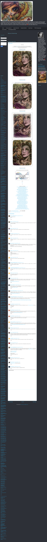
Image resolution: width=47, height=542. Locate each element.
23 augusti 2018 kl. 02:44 (15, 250)
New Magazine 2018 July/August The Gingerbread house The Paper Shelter (3, 450)
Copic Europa (2, 142)
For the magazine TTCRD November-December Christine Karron (3, 201)
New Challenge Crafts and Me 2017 (3, 424)
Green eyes (2, 231)
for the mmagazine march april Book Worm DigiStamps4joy (3, 179)
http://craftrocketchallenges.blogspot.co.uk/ (22, 197)
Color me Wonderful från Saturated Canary (3, 139)
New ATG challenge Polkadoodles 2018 (3, 378)
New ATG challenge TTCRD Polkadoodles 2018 (3, 403)
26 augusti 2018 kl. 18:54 (20, 347)
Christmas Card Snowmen (2, 119)
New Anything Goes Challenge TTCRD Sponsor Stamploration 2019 (3, 361)
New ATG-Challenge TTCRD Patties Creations (3, 416)
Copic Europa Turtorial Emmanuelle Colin (3, 158)
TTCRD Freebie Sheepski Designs (3, 510)
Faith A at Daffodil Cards (13, 215)
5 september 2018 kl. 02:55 (17, 366)
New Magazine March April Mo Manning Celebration (3, 455)
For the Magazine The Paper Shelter (3, 198)
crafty (11, 257)
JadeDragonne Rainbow (3, 250)
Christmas (2, 115)
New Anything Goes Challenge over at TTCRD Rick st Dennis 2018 (3, 346)
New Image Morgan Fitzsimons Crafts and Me (3, 445)
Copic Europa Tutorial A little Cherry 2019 (3, 159)
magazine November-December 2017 (3, 299)
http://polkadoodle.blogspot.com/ (22, 190)
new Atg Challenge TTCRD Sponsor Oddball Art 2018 (4, 414)
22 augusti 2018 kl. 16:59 (15, 221)
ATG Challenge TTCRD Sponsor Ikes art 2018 (3, 101)
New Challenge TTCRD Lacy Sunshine (3, 432)
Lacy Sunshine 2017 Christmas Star (3, 265)
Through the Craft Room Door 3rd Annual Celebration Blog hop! (3, 503)
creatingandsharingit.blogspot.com (14, 267)
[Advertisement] (22, 395)
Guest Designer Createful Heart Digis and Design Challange (4, 236)
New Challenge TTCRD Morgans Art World (3, 436)
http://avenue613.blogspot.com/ (22, 204)
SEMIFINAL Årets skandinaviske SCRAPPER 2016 (3, 485)
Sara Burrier (2, 472)
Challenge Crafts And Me (4, 111)
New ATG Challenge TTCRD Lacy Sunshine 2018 (3, 396)
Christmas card (2, 116)
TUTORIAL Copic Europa (22, 80)
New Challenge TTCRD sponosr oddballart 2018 (3, 440)
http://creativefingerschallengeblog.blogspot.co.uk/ (22, 191)
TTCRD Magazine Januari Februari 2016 (3, 514)
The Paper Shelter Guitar (4, 496)
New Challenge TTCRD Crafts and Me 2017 (3, 431)
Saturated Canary (3, 475)
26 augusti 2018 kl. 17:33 (16, 338)
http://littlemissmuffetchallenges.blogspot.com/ (22, 198)
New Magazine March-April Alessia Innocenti (3, 459)
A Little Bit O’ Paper (15, 287)
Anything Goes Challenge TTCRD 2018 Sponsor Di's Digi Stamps (3, 86)
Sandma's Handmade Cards (13, 262)
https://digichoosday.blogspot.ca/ (22, 193)
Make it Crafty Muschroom (2, 321)
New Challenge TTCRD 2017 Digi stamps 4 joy (3, 427)
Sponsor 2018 (2, 490)
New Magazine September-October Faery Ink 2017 (3, 464)
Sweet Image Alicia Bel (3, 492)
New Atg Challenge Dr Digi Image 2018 (3, 373)
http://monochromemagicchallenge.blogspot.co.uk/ (22, 208)
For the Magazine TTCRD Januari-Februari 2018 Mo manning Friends (3, 204)
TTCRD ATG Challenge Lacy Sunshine (3, 506)
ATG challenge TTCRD (3, 98)
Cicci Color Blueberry (3, 127)
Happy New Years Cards (3, 244)
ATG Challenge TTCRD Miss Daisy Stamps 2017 (3, 100)
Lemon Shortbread (3, 285)
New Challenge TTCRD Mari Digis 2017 (3, 434)
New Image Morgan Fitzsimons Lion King (3, 447)
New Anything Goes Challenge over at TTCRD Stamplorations (3, 339)
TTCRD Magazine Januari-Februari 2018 (3, 516)
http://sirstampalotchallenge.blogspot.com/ (22, 206)
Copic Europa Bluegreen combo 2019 (3, 145)
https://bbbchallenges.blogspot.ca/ (22, 199)
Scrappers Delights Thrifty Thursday (3, 481)
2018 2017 (2, 79)
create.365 (11, 338)
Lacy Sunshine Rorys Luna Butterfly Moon (3, 262)
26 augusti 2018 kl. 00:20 (20, 290)
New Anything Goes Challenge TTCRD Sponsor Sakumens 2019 (4, 358)
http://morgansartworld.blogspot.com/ (22, 188)
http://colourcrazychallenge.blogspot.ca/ (22, 196)
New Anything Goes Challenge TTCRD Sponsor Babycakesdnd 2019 (3, 356)
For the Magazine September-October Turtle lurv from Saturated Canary (3, 196)
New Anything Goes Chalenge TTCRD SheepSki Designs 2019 (3, 341)
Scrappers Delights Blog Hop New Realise (3, 479)
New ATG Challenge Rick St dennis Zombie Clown (4, 380)
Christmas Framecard (3, 121)
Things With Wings (3, 499)
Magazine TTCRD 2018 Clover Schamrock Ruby (3, 306)
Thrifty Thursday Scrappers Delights (3, 500)
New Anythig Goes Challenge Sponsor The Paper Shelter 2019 (3, 333)
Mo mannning (2, 327)
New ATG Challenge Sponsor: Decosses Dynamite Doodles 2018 (3, 382)
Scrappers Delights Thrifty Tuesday (3, 483)
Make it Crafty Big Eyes (3, 316)
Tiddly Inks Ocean (3, 504)
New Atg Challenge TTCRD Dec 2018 (3, 393)
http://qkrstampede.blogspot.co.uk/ (22, 187)
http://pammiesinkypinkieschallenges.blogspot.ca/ (22, 194)
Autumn (1, 103)
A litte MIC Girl (2, 80)
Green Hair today (3, 232)
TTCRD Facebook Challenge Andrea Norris (3, 508)
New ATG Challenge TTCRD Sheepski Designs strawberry (3, 389)
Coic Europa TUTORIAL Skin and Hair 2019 (3, 138)
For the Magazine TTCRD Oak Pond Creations (3, 215)
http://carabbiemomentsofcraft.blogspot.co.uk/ (22, 202)
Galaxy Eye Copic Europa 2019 (3, 227)
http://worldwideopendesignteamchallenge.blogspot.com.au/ (18, 324)
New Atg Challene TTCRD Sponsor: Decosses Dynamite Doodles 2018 (3, 366)
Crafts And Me (2, 166)
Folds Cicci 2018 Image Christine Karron (3, 176)
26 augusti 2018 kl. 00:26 (20, 296)
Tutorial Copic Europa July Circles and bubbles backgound (3, 531)
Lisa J (11, 332)
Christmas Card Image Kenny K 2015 (3, 118)
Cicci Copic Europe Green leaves (3, 134)
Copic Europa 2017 (3, 143)
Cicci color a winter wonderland (3, 124)
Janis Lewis (11, 357)
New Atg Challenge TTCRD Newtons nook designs (3, 401)
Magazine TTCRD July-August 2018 (3, 312)
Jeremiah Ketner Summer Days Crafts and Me (4, 252)
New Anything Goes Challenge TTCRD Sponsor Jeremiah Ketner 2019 (3, 352)
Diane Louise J (12, 243)
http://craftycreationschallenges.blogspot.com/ (22, 201)
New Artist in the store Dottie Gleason (3, 363)
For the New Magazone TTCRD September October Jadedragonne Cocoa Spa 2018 (3, 223)
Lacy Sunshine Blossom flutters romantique (3, 269)
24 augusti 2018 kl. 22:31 (22, 267)
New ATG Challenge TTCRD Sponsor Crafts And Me (3, 411)
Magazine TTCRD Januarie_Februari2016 (3, 308)
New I (1, 443)
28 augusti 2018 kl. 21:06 (16, 357)
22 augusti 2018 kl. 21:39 (15, 228)
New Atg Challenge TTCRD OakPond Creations (3, 387)
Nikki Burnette (2, 468)
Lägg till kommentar (11, 370)
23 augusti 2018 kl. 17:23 (20, 262)
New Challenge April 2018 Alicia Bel (3, 420)
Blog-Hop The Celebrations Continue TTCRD (3, 109)
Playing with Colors (3, 469)
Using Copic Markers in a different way (4, 536)
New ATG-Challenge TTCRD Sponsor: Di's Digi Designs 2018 (3, 418)
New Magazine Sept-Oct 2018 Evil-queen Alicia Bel (3, 461)
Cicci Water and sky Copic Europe (3, 136)
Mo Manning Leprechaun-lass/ (3, 325)
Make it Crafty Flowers (3, 319)
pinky (11, 228)
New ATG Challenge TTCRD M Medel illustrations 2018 (3, 398)
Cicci (17, 46)
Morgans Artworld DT (14, 351)
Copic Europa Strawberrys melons (3, 153)
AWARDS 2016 (2, 104)
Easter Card (2, 170)
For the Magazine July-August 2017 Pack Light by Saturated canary (3, 187)
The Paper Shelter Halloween (3, 497)
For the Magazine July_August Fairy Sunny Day (3, 184)
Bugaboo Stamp (2, 110)
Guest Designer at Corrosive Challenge (3, 234)
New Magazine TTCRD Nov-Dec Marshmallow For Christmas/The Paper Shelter (4, 466)
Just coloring (2, 260)
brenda (11, 221)
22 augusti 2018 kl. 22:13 (16, 233)
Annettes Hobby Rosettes (13, 290)
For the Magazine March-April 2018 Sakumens (4, 189)
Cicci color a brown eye (3, 122)
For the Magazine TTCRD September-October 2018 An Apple (3, 217)
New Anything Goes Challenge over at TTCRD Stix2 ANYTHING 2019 (3, 349)
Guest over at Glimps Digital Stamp (3, 238)
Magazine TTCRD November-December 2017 (3, 304)
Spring (1, 491)
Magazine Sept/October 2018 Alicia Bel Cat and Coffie (3, 302)
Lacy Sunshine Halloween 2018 (2, 273)
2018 (1, 78)
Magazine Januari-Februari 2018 (3, 288)
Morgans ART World (3, 328)
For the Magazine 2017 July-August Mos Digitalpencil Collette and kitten (3, 181)
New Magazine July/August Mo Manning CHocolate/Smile (3, 453)
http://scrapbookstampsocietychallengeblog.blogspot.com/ (22, 195)
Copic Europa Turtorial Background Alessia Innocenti (3, 156)
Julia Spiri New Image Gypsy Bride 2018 (3, 259)
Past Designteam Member (12, 29)
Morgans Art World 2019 (3, 329)
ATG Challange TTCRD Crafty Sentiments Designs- (3, 90)
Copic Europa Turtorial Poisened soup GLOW (41, 66)
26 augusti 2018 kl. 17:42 (15, 342)
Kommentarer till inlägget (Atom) (24, 404)
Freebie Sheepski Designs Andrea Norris (3, 225)
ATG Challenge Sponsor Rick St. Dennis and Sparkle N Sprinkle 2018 (3, 97)
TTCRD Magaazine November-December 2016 (3, 512)
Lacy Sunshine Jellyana (3, 274)
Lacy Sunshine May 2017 (4, 281)
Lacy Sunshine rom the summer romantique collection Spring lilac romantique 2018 (3, 283)
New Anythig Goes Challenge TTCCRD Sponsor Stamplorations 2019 (3, 336)
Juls (10, 342)
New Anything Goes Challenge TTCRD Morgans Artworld (3, 344)
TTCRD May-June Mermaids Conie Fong (3, 519)
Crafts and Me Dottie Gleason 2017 (3, 165)
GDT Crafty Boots (3, 230)
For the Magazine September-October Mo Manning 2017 (3, 193)
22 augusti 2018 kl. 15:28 (20, 215)
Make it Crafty (2, 315)
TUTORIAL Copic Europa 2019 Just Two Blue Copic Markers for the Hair (4, 528)
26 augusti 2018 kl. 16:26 (15, 332)
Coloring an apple (3, 141)
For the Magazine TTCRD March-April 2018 (3, 207)
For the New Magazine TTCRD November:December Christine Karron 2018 (3, 220)
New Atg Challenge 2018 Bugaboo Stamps (3, 371)
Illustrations (2, 247)
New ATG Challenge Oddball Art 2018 (3, 374)
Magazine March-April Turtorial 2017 (3, 295)
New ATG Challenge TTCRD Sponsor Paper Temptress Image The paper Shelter (3, 406)
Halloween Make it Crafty (4, 241)
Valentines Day (2, 537)
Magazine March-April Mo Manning (3, 293)
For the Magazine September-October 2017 (3, 191)
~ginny (11, 250)
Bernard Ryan (12, 366)
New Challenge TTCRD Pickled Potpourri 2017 (3, 438)
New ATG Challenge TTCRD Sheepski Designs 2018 (3, 369)
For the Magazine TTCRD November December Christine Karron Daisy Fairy (3, 210)
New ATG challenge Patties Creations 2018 (3, 376)
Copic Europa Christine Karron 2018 (3, 147)
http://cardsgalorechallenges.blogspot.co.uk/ (22, 207)
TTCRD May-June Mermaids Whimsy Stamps (3, 522)
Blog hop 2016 (2, 105)
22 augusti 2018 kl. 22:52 (17, 243)
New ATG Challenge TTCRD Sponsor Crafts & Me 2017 (3, 409)
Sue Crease (11, 233)
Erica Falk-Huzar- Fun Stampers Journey (3, 172)
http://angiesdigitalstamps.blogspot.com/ (22, 205)
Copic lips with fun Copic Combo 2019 (3, 161)
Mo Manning (2, 324)
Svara (11, 219)
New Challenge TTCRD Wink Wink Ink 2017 (3, 442)
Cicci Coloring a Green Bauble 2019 (3, 130)
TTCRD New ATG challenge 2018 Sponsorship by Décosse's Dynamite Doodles (3, 524)
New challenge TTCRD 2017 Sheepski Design (3, 429)
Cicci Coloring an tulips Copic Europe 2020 (3, 132)
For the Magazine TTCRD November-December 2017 (3, 213)
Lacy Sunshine (4, 29)
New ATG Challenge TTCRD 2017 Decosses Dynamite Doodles (3, 391)
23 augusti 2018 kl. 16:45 (15, 257)
